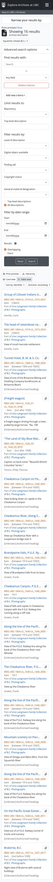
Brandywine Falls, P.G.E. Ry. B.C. (23, 552)
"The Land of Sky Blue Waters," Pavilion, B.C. (23, 438)
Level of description (14, 140)
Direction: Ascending (38, 285)
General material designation (19, 189)
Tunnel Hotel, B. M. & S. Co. (21, 358)
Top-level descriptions (19, 201)
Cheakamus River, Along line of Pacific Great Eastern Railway (23, 516)
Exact (10, 253)
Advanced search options (20, 49)
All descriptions (15, 205)
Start (6, 217)
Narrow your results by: (26, 20)
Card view (9, 279)
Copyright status (13, 176)
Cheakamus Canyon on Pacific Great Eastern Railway (23, 479)
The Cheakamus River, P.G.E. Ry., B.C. (23, 667)
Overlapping (13, 249)
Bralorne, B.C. (13, 848)
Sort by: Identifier (14, 285)
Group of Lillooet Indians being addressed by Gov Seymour (23, 294)
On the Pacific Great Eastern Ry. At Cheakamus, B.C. (23, 811)
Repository (10, 108)
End (6, 230)
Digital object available (16, 152)
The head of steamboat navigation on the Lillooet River (23, 324)
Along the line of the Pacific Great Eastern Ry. (23, 700)
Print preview (11, 273)
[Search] (26, 64)
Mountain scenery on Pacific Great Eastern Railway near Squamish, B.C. (23, 737)
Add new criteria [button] (14, 95)
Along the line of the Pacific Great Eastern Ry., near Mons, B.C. (23, 626)
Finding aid (10, 164)
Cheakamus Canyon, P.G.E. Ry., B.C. (23, 586)
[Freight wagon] (14, 398)
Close (19, 27)
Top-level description (15, 121)
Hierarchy (28, 273)
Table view (24, 279)
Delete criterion (26, 85)
